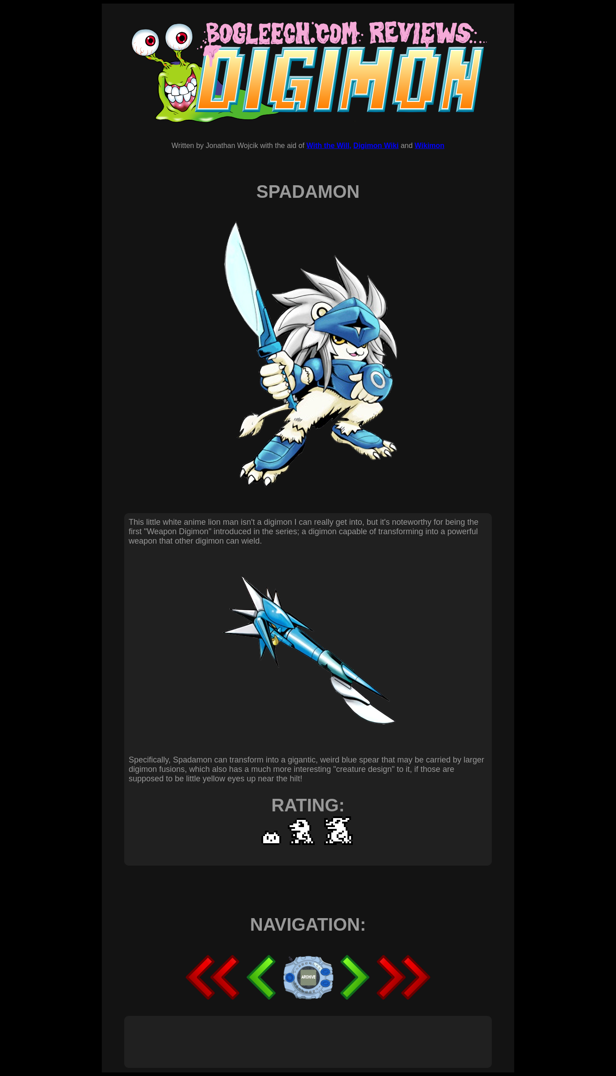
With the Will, (328, 145)
